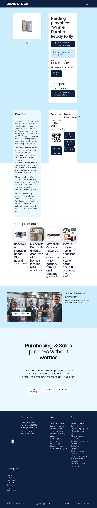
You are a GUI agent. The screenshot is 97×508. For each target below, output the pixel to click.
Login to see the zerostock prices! (62, 44)
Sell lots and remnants (76, 447)
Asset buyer (55, 438)
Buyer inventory (56, 446)
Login (9, 487)
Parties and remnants (80, 458)
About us (11, 482)
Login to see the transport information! (62, 93)
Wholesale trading (79, 456)
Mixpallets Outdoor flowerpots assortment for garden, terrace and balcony (52, 259)
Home (9, 475)
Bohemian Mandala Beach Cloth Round (20, 252)
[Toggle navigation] (87, 4)
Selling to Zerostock (79, 423)
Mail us (56, 73)
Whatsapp (69, 135)
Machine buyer (56, 441)
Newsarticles (12, 480)
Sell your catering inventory (78, 464)
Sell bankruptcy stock (80, 428)
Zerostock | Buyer (57, 423)
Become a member (56, 151)
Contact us (12, 485)
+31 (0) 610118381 (30, 425)
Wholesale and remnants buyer (56, 429)
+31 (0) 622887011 (30, 422)
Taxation (74, 461)
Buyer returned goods (59, 448)
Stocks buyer (55, 443)
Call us (69, 149)
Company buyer (57, 426)
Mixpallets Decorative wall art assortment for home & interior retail (36, 255)
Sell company (77, 426)
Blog (9, 477)
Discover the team (21, 314)
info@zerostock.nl (30, 427)
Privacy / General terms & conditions (46, 503)
